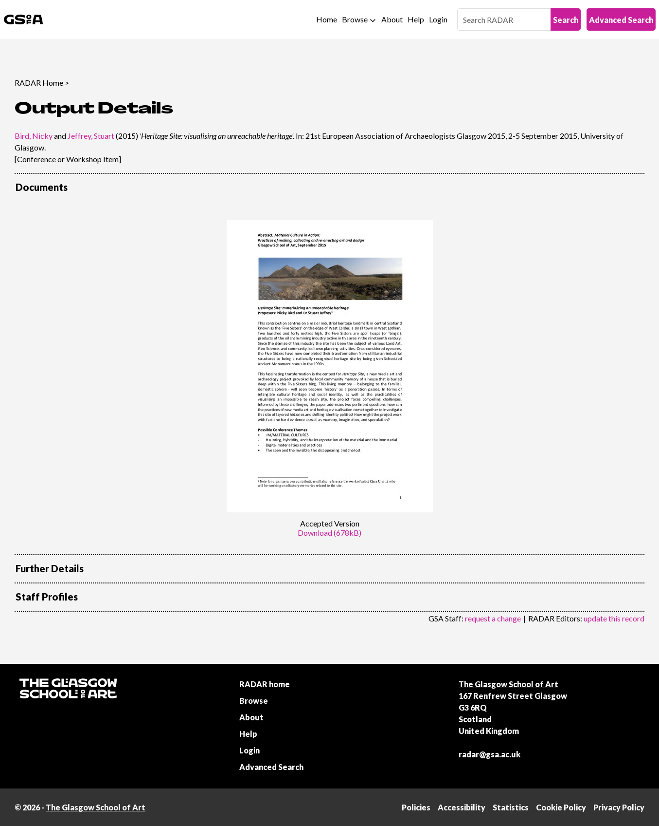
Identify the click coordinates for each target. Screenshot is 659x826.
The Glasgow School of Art (508, 684)
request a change (493, 618)
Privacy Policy (618, 807)
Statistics (511, 807)
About (392, 19)
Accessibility (461, 807)
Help (416, 19)
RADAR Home (39, 82)
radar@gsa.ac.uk (489, 754)
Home (326, 19)
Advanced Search (621, 19)
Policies (416, 807)
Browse (355, 19)
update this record (614, 618)
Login (438, 19)
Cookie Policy (561, 807)
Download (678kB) (329, 532)
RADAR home (264, 684)
